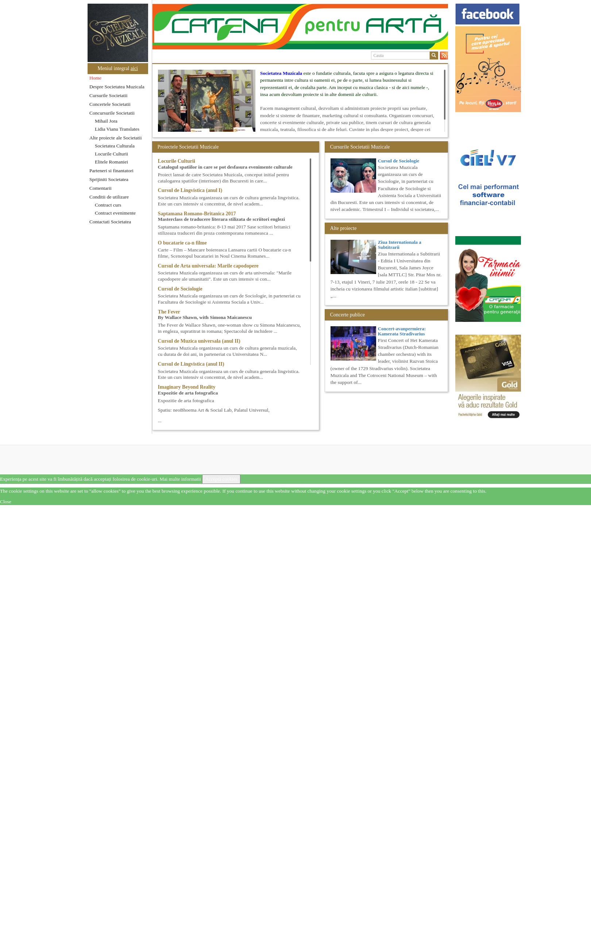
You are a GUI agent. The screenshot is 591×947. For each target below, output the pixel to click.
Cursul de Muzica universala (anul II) (199, 341)
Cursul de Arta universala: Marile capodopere (208, 266)
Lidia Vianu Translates (117, 129)
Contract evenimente (115, 213)
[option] (300, 27)
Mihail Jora (106, 121)
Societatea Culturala (115, 146)
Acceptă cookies (221, 479)
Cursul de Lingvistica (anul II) (191, 364)
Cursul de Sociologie (180, 289)
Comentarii (100, 188)
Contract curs (108, 205)
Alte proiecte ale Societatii (115, 137)
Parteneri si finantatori (111, 170)
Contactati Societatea (110, 221)
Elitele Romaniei (111, 162)
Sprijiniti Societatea (108, 179)
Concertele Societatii (110, 104)
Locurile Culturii (111, 154)
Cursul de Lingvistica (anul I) (190, 190)
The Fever (169, 312)
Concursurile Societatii (112, 113)
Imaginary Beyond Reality (187, 387)
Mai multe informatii (180, 479)
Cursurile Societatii (108, 95)
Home (95, 78)
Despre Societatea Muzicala (116, 86)
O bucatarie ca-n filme (182, 243)
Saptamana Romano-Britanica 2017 (197, 213)
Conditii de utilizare (109, 197)
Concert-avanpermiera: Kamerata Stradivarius (402, 331)
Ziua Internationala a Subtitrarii (399, 244)
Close (5, 501)
